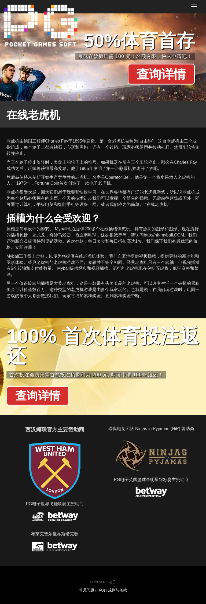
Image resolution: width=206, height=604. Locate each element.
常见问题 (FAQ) (92, 590)
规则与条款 (117, 590)
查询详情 (161, 74)
